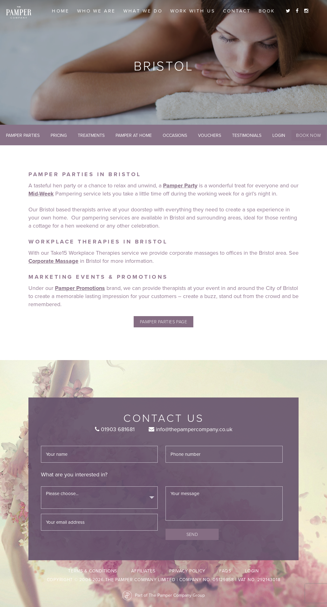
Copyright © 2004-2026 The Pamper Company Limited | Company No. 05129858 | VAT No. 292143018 (163, 579)
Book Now (308, 135)
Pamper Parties (23, 135)
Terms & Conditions (92, 571)
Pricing (59, 135)
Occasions (175, 135)
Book (267, 10)
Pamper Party (180, 185)
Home (60, 10)
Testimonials (246, 135)
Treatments (91, 135)
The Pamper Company (18, 12)
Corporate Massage (53, 261)
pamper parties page (163, 322)
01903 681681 (115, 429)
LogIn (278, 135)
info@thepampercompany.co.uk (190, 429)
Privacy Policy (187, 571)
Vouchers (209, 135)
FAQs (225, 571)
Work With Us (192, 10)
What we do (142, 10)
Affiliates (143, 571)
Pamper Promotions (80, 288)
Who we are (96, 10)
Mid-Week (41, 194)
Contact (237, 10)
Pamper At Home (134, 135)
